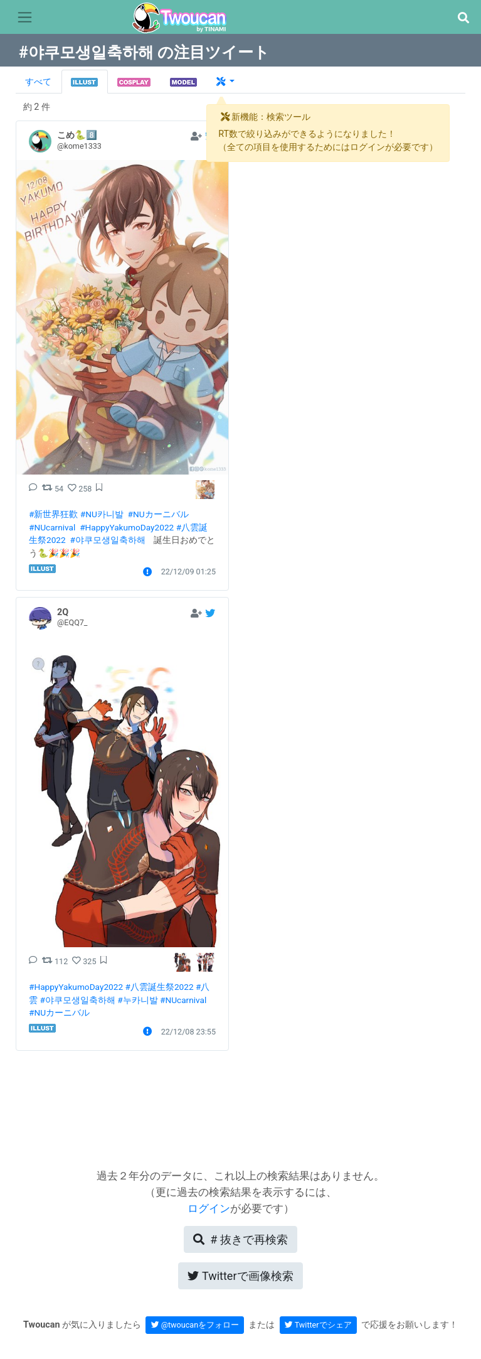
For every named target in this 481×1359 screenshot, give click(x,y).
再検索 (240, 1239)
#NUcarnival (52, 527)
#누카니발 (137, 1000)
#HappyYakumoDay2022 (127, 527)
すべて (38, 82)
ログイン (209, 1208)
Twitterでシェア (318, 1324)
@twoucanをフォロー (195, 1324)
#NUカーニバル (158, 514)
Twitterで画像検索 (240, 1275)
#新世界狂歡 (53, 514)
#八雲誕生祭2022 (159, 987)
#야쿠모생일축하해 (107, 540)
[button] (463, 18)
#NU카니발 (102, 514)
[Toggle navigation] (25, 17)
